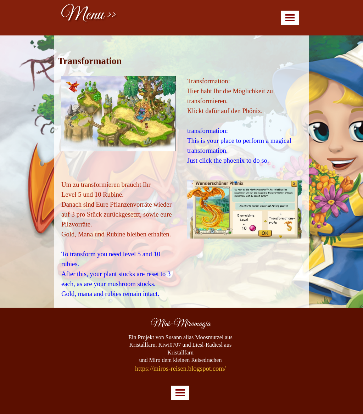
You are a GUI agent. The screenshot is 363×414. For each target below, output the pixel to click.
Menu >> (88, 15)
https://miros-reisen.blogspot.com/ (180, 368)
